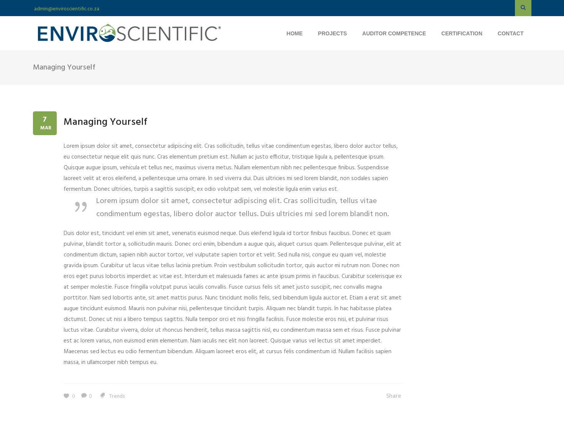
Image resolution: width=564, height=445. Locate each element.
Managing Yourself (106, 122)
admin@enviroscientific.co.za (66, 9)
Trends (117, 396)
